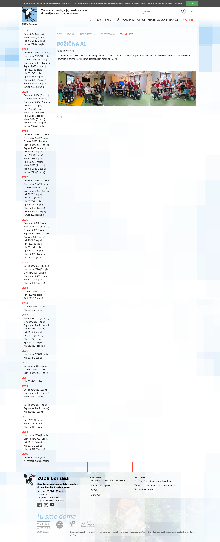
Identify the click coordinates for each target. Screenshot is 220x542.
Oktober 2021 (35, 230)
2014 (25, 377)
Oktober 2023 (35, 141)
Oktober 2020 (35, 272)
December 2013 (36, 389)
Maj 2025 (33, 73)
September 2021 (37, 233)
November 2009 (36, 460)
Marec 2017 (34, 345)
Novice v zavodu (107, 34)
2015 (25, 362)
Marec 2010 (34, 448)
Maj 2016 (33, 357)
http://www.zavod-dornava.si (50, 500)
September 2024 (37, 102)
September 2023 (37, 144)
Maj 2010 (33, 445)
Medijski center (87, 34)
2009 (25, 453)
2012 (25, 401)
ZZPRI (73, 535)
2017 (25, 314)
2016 (25, 350)
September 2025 (37, 62)
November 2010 (36, 435)
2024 (25, 91)
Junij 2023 (33, 155)
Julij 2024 (33, 105)
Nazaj (59, 116)
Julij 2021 (33, 240)
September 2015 (36, 372)
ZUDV (59, 34)
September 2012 (36, 408)
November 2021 (36, 226)
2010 (25, 431)
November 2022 (36, 183)
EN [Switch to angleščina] (191, 10)
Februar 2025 (35, 83)
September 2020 (36, 276)
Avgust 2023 (35, 148)
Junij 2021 (33, 243)
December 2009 (36, 457)
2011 (25, 416)
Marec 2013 (34, 396)
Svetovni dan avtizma (144, 488)
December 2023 (36, 134)
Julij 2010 (33, 442)
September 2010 (36, 438)
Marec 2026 (35, 37)
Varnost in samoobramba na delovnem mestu (154, 484)
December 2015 (36, 365)
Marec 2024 (34, 119)
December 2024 (36, 95)
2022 (25, 177)
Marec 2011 (34, 426)
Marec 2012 (34, 411)
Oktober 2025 (35, 59)
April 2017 (33, 342)
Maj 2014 (33, 381)
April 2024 (34, 115)
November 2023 (36, 137)
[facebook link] (39, 505)
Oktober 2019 (35, 291)
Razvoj (174, 20)
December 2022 (36, 180)
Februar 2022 (35, 211)
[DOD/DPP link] (72, 524)
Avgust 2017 (34, 328)
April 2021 (33, 250)
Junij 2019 (33, 294)
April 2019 (33, 298)
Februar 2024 (35, 122)
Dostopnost (104, 532)
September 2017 (37, 325)
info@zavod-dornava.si (48, 497)
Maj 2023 (33, 158)
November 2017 (36, 318)
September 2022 (37, 190)
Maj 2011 (33, 423)
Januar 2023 (34, 172)
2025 (25, 49)
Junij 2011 (33, 420)
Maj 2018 (33, 309)
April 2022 (33, 204)
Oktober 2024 (35, 98)
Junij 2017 (33, 335)
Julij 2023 (33, 151)
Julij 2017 (33, 332)
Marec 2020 (34, 282)
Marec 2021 (34, 254)
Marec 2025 (35, 79)
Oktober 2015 (35, 369)
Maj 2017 (33, 338)
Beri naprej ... (179, 3)
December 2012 (36, 404)
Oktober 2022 (35, 187)
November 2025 (37, 56)
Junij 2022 (33, 197)
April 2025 (34, 76)
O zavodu (186, 20)
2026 (25, 30)
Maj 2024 (34, 112)
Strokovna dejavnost (152, 20)
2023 (25, 131)
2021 (25, 219)
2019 (25, 287)
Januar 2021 (34, 257)
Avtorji (92, 532)
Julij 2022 (33, 194)
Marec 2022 (34, 207)
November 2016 (36, 354)
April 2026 (34, 33)
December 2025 (37, 52)
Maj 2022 (33, 201)
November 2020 (36, 269)
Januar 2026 (34, 44)
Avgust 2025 (35, 66)
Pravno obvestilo (78, 532)
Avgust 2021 (34, 236)
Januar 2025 (34, 86)
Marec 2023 (34, 165)
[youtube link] (52, 504)
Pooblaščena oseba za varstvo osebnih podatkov (171, 532)
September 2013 (36, 392)
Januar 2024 (34, 126)
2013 (25, 386)
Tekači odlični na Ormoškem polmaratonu (153, 480)
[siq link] (43, 525)
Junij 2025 (33, 69)
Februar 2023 (35, 168)
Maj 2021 (33, 247)
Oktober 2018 (35, 306)
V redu (192, 3)
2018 (25, 303)
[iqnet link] (59, 525)
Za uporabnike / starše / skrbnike (113, 20)
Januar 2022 (34, 214)
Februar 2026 (36, 40)
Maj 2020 (33, 279)
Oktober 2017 (35, 321)
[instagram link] (46, 505)
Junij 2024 (33, 108)
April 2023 (33, 161)
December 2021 (36, 223)
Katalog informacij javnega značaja (129, 532)
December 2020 (36, 265)
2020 (25, 262)
